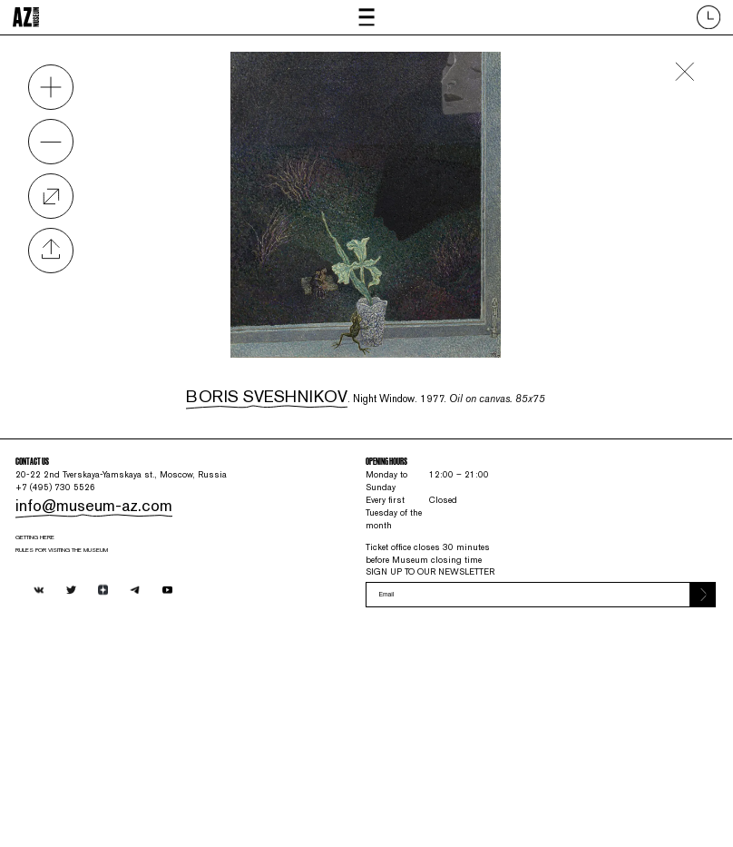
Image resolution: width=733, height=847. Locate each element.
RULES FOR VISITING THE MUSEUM (129, 696)
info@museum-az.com (108, 622)
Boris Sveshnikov (251, 385)
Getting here (74, 672)
